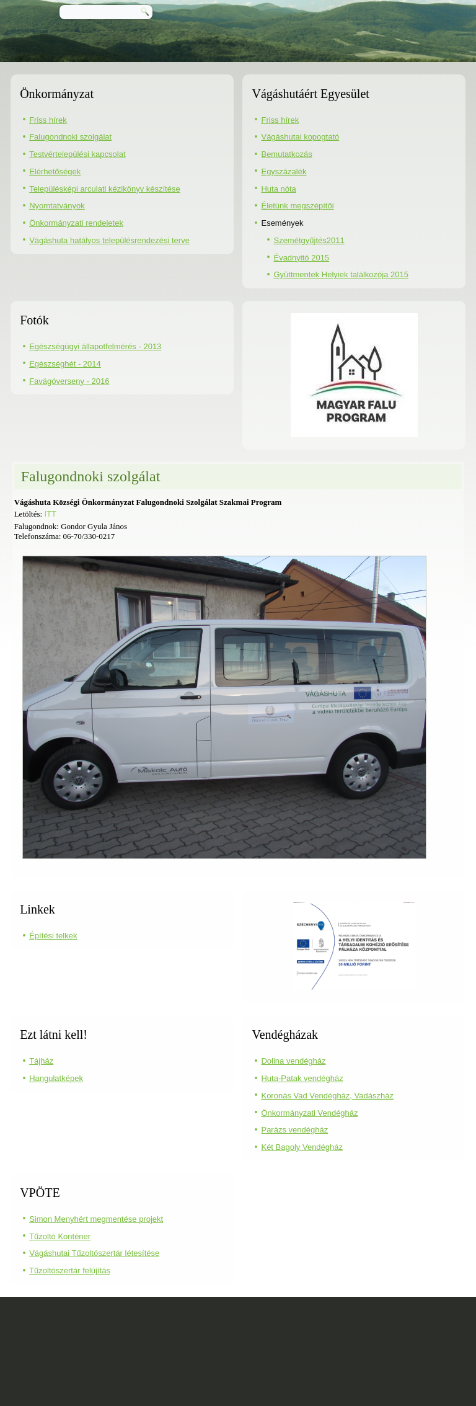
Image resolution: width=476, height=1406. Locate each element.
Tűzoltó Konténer (59, 1236)
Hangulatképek (56, 1078)
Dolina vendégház (293, 1061)
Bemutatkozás (286, 154)
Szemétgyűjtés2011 (308, 240)
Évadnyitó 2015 (301, 257)
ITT (50, 513)
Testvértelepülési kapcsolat (77, 154)
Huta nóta (278, 189)
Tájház (41, 1061)
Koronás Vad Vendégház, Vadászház (327, 1095)
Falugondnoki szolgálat (70, 136)
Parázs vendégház (294, 1129)
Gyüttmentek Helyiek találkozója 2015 (340, 274)
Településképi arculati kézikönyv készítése (104, 189)
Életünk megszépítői (297, 205)
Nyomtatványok (57, 205)
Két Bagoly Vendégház (302, 1147)
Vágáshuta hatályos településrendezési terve (109, 240)
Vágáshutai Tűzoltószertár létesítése (94, 1253)
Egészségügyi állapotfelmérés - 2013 (95, 346)
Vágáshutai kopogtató (300, 136)
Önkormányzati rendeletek (76, 223)
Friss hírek (48, 120)
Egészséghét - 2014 (65, 363)
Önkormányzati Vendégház (309, 1113)
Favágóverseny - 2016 (69, 381)
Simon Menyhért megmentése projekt (96, 1219)
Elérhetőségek (55, 171)
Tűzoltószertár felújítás (69, 1270)
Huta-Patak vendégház (302, 1078)
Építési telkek (53, 935)
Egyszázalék (283, 171)
